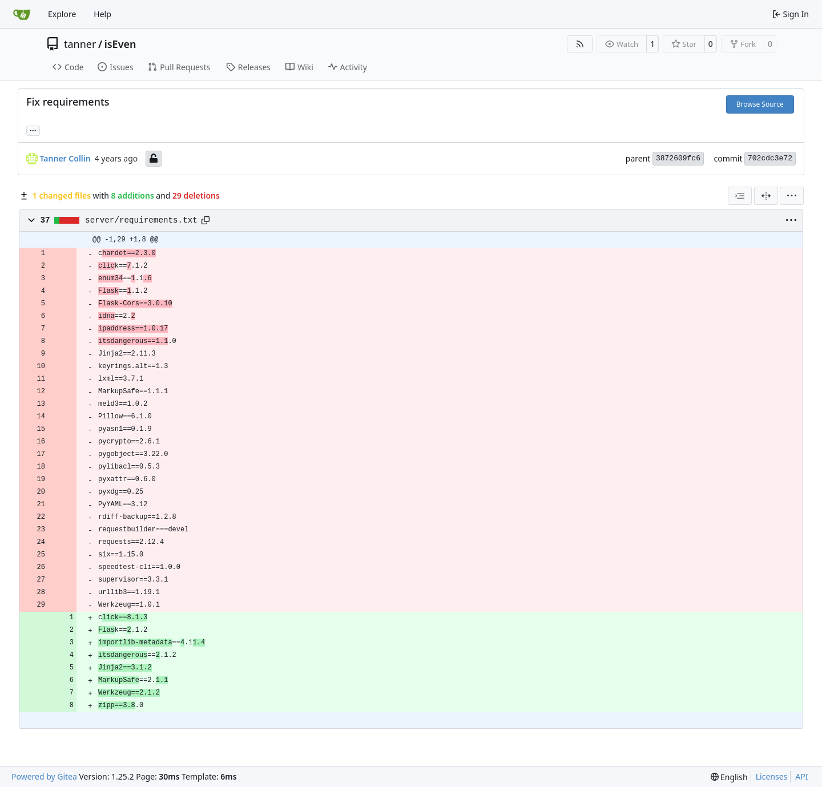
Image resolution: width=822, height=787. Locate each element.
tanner (80, 44)
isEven (120, 44)
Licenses (772, 776)
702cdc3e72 (770, 158)
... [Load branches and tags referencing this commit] (33, 130)
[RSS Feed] (580, 44)
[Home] (22, 14)
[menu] (792, 196)
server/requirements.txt (141, 220)
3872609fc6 (678, 158)
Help (102, 14)
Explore (62, 14)
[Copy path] (205, 220)
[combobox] (740, 196)
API (801, 776)
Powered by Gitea (44, 776)
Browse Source (760, 104)
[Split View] (766, 196)
